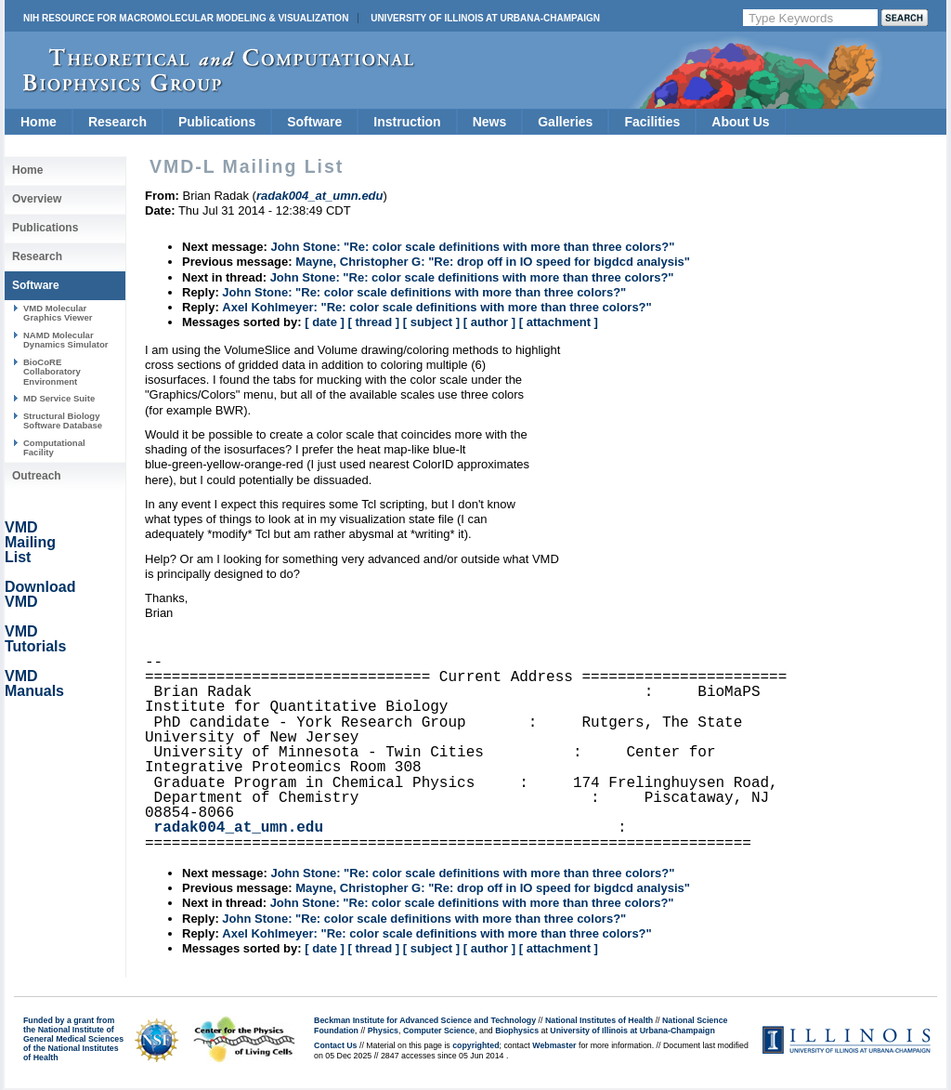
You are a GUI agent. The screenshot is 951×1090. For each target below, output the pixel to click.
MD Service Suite (59, 398)
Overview (36, 198)
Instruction (406, 121)
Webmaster (554, 1045)
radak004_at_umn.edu (238, 828)
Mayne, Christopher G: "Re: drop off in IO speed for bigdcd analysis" (492, 262)
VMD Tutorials (35, 639)
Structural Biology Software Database (62, 420)
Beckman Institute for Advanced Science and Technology (425, 1020)
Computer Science (439, 1030)
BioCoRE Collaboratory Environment (52, 372)
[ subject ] (431, 322)
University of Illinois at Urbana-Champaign (485, 18)
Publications (216, 121)
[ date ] (325, 322)
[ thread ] (373, 322)
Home (38, 121)
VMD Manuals (34, 683)
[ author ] (489, 322)
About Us (740, 121)
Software (314, 121)
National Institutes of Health (599, 1020)
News (490, 121)
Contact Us (335, 1045)
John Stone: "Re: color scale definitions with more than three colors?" (472, 247)
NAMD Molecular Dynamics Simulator (66, 339)
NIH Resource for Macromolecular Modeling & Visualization (185, 18)
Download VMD (40, 594)
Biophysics (517, 1030)
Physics (383, 1030)
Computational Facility (54, 447)
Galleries (565, 121)
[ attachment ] (558, 322)
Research (117, 121)
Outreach (36, 475)
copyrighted (475, 1045)
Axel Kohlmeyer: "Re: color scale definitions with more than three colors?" (436, 307)
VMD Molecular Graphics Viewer (57, 312)
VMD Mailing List (30, 542)
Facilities (652, 121)
